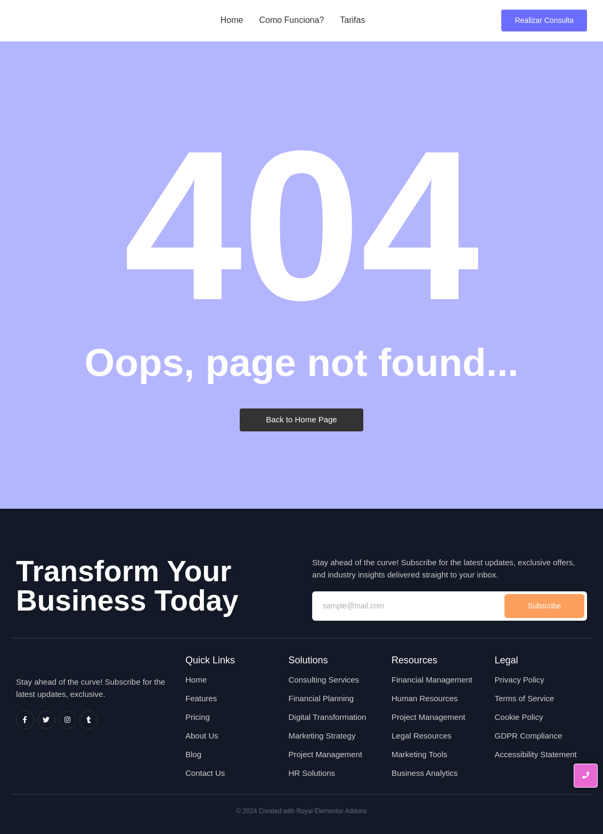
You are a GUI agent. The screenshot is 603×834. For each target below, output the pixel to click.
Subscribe (544, 606)
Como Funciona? (291, 20)
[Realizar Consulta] (544, 20)
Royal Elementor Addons (331, 811)
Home (232, 20)
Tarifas (352, 20)
